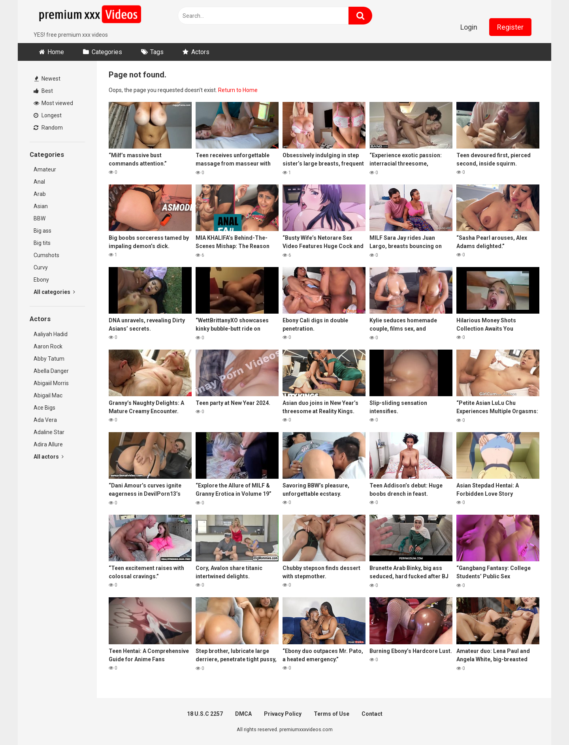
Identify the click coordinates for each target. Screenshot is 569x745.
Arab (40, 194)
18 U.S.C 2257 (205, 714)
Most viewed (53, 103)
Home (55, 52)
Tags (157, 52)
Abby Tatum (49, 359)
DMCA (243, 714)
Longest (48, 115)
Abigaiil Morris (51, 383)
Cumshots (46, 255)
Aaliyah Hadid (51, 334)
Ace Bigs (44, 407)
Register (510, 27)
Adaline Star (49, 432)
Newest (47, 78)
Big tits (42, 243)
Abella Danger (51, 371)
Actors (200, 52)
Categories (107, 52)
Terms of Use (331, 714)
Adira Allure (48, 444)
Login (468, 27)
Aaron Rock (48, 346)
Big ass (42, 231)
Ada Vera (45, 420)
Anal (39, 182)
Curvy (41, 267)
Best (43, 91)
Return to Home (238, 90)
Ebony (41, 280)
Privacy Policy (282, 714)
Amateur (45, 169)
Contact (372, 714)
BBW (39, 218)
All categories (54, 292)
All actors (49, 456)
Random (48, 127)
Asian (41, 206)
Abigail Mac (48, 395)
